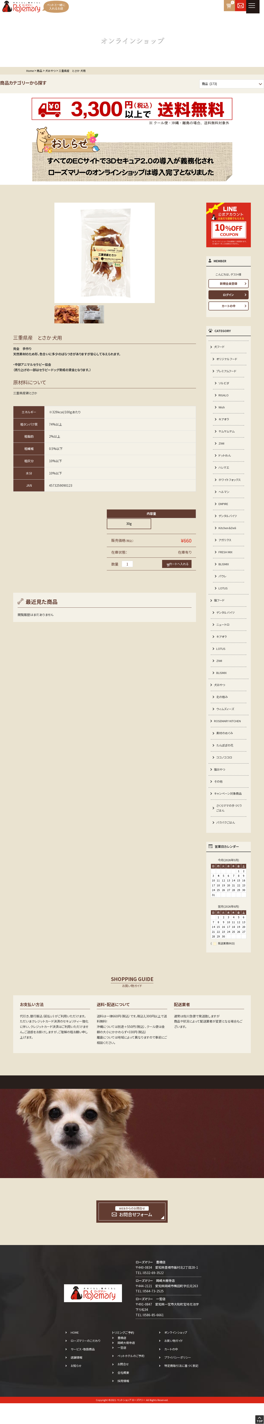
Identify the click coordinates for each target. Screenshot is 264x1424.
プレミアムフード (227, 372)
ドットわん (225, 459)
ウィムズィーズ (226, 725)
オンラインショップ (175, 1353)
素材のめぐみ (225, 750)
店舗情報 (76, 1378)
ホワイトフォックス (229, 486)
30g (129, 523)
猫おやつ (220, 788)
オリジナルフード (227, 359)
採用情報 (123, 1401)
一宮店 (122, 1368)
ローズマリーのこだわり (86, 1362)
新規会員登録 (228, 283)
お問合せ (123, 1385)
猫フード (219, 613)
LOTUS (224, 601)
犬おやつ (220, 701)
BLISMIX (224, 576)
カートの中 (228, 306)
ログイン (228, 295)
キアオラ (224, 421)
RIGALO (224, 397)
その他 (218, 800)
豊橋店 (122, 1359)
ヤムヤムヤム (227, 434)
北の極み (222, 713)
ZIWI (222, 446)
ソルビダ (224, 384)
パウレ (223, 588)
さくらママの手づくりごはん (230, 828)
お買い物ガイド (173, 1362)
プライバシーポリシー (177, 1378)
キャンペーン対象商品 (228, 813)
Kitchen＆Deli (228, 539)
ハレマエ (224, 471)
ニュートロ (223, 638)
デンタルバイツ (228, 526)
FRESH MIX (226, 564)
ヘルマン (224, 501)
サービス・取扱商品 (83, 1370)
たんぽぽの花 (225, 763)
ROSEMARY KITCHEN (229, 738)
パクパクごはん (226, 843)
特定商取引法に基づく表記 (181, 1386)
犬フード (219, 347)
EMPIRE (224, 514)
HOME (75, 1353)
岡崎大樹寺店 (126, 1364)
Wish (222, 409)
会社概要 (123, 1393)
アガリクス (225, 551)
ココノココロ (224, 775)
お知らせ (76, 1386)
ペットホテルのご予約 (131, 1377)
